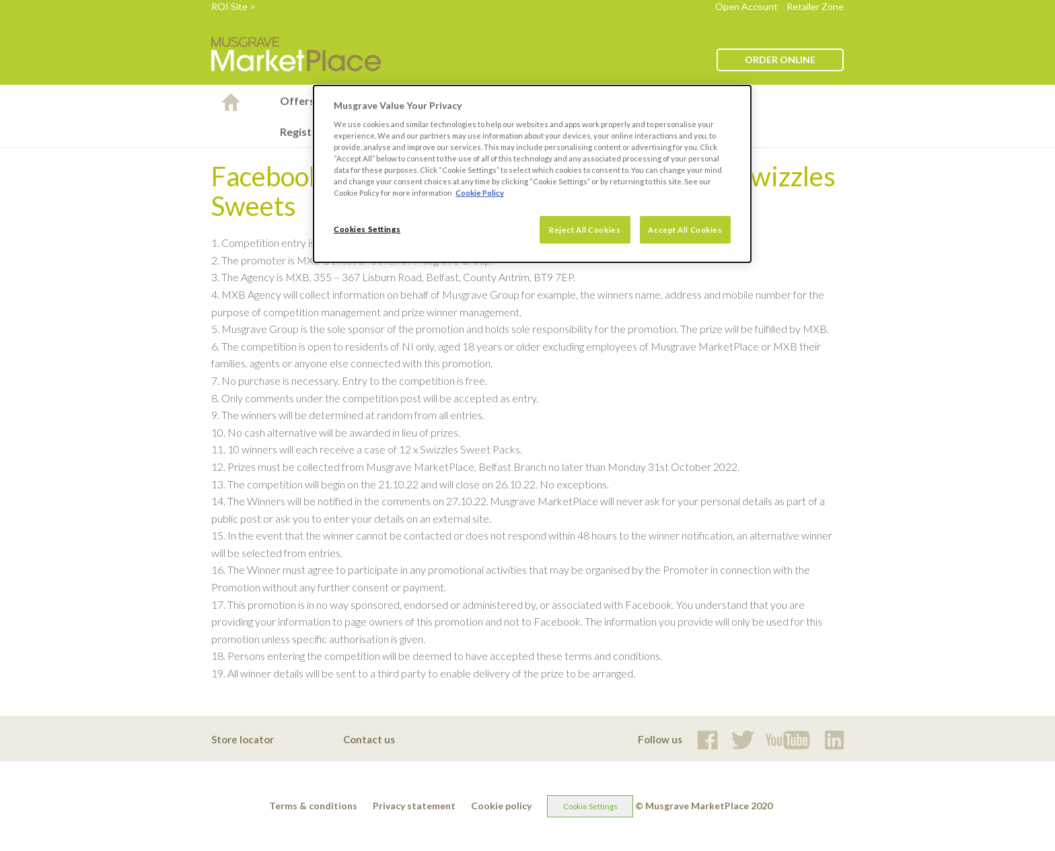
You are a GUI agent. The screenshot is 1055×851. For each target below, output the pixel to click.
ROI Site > (233, 6)
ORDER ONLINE (780, 59)
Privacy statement (414, 805)
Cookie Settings (590, 806)
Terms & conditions (313, 805)
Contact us (369, 739)
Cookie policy (501, 805)
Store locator (242, 739)
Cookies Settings (367, 229)
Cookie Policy (480, 192)
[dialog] (532, 174)
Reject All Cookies (584, 229)
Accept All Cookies (685, 229)
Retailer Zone (815, 6)
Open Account (746, 6)
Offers (297, 100)
